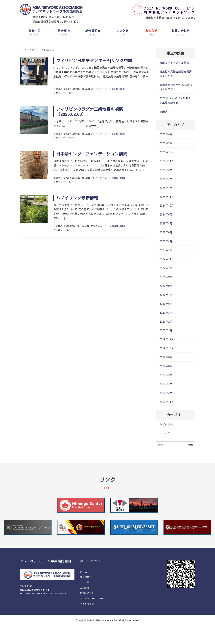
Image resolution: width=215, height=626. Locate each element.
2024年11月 (167, 197)
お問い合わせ (87, 592)
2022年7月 (166, 268)
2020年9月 (166, 286)
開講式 (164, 111)
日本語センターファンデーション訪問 (91, 154)
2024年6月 (166, 214)
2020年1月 (166, 330)
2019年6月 (166, 366)
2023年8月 (166, 223)
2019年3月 (166, 393)
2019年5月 (166, 375)
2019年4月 (166, 384)
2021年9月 (166, 277)
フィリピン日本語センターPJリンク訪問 (94, 60)
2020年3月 (166, 312)
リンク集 (84, 582)
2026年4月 (166, 134)
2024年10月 (167, 205)
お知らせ (34, 50)
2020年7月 (166, 294)
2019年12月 (167, 339)
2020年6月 (166, 303)
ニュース (71, 92)
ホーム (23, 50)
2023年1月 (166, 250)
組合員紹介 (86, 577)
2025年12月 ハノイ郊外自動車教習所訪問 (175, 100)
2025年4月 (166, 179)
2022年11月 (167, 259)
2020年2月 (166, 321)
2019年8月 (166, 357)
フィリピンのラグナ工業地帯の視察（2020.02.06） (89, 111)
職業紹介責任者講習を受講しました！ (176, 74)
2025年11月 (167, 161)
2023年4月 (166, 241)
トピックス (166, 424)
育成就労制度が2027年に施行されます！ (176, 87)
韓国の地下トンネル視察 (174, 62)
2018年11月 (167, 402)
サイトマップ (87, 603)
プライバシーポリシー (91, 598)
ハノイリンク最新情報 (77, 198)
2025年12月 (167, 152)
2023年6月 (166, 232)
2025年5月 (166, 170)
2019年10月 (167, 348)
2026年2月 (166, 143)
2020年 (45, 50)
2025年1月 (166, 188)
